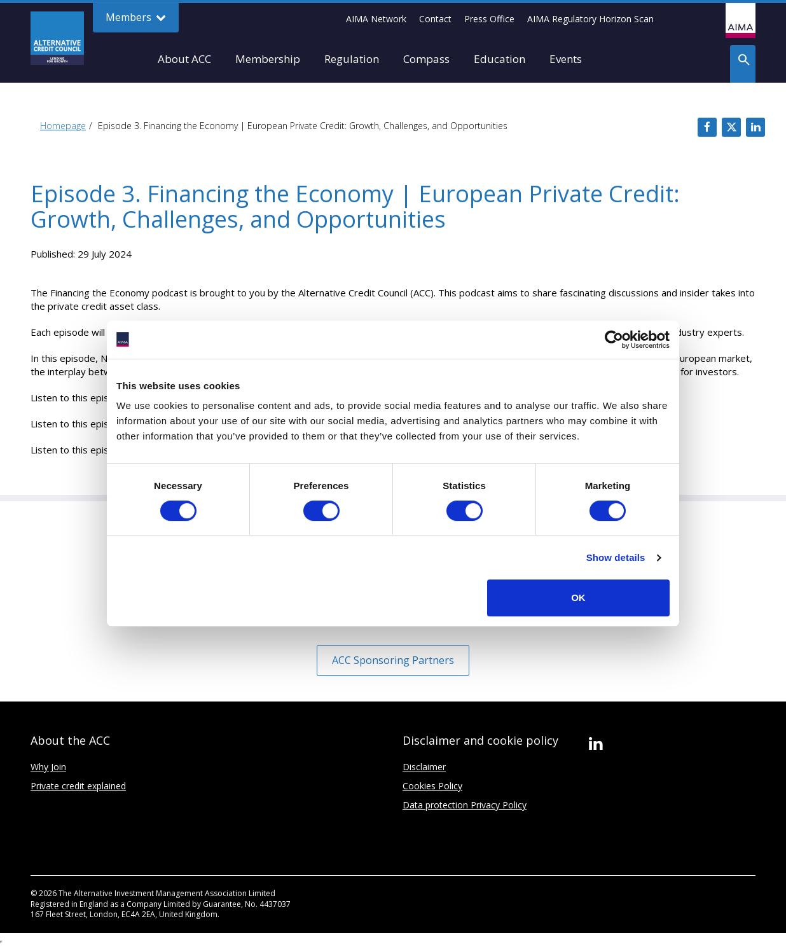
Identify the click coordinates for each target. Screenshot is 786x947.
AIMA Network (376, 19)
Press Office (489, 19)
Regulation (351, 59)
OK (578, 597)
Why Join (48, 767)
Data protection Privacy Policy (465, 805)
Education (499, 59)
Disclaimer (424, 767)
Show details (615, 557)
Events (565, 59)
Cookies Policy (432, 786)
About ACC (184, 59)
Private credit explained (78, 786)
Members (136, 17)
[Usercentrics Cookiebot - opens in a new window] (614, 339)
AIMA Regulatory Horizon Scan (590, 19)
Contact (435, 19)
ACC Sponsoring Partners (393, 660)
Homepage (63, 126)
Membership (267, 59)
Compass (426, 59)
